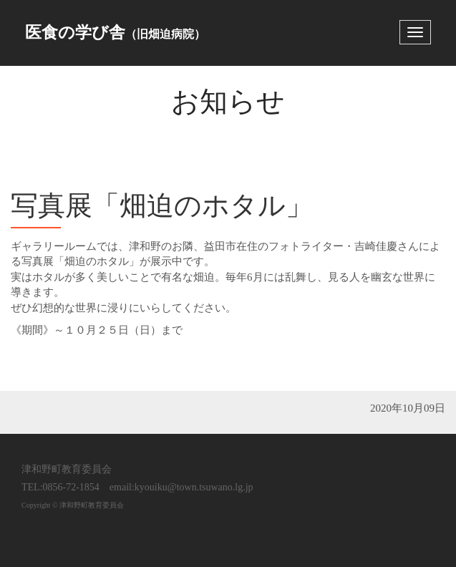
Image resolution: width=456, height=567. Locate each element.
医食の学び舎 (115, 33)
